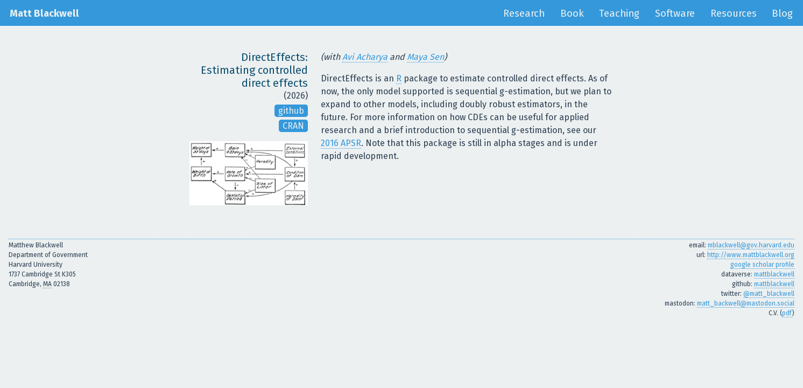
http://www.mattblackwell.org (750, 255)
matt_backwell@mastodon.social (745, 303)
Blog (782, 13)
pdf (787, 313)
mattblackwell (774, 274)
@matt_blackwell (768, 293)
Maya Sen (425, 57)
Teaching (619, 13)
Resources (733, 13)
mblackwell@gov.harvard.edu (751, 245)
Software (675, 13)
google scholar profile (762, 264)
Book (572, 13)
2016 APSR (341, 143)
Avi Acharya (365, 57)
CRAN (293, 126)
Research (524, 13)
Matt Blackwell (44, 13)
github (291, 111)
